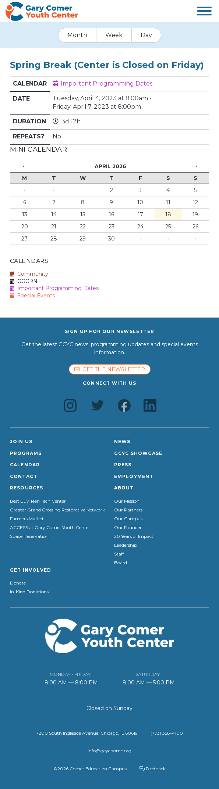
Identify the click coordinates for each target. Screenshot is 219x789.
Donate (18, 583)
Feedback (152, 768)
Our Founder (128, 527)
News (122, 441)
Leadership (125, 545)
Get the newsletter (109, 369)
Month (77, 35)
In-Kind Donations (29, 591)
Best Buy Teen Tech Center (38, 501)
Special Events (32, 295)
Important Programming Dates (106, 83)
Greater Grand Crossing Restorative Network (57, 510)
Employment (133, 476)
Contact (23, 476)
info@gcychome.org (109, 750)
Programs (26, 453)
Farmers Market (27, 518)
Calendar (25, 464)
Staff (119, 554)
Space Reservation (29, 536)
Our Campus (128, 518)
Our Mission (126, 501)
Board (120, 562)
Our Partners (128, 510)
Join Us (21, 441)
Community (29, 274)
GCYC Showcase (138, 453)
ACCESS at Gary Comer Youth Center (50, 527)
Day (146, 35)
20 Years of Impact (133, 536)
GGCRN (24, 281)
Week (114, 35)
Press (123, 464)
